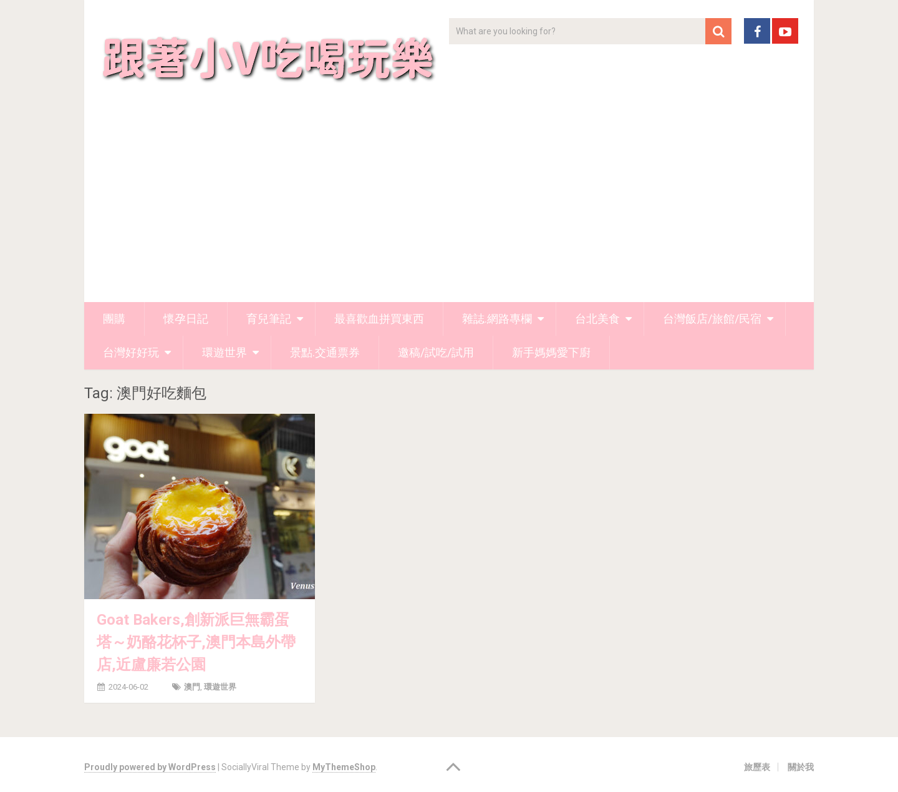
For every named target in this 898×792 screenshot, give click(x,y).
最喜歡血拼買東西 (379, 318)
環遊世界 (224, 352)
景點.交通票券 (325, 352)
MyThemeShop (343, 767)
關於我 (801, 767)
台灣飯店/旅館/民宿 (712, 318)
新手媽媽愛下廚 (551, 352)
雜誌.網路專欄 (497, 318)
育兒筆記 (268, 318)
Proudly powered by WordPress (150, 767)
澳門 (192, 687)
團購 (114, 318)
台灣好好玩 (131, 352)
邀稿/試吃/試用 (436, 352)
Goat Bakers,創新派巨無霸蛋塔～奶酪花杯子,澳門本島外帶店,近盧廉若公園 (196, 642)
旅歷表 (757, 767)
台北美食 (597, 318)
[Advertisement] (449, 208)
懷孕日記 (185, 318)
